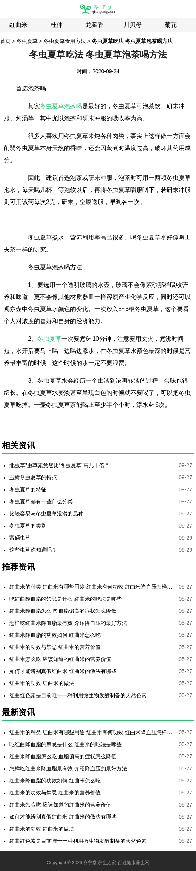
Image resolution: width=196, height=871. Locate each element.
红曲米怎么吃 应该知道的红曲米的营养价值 (60, 659)
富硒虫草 (20, 538)
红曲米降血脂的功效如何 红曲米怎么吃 (55, 635)
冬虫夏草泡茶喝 (61, 106)
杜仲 (57, 24)
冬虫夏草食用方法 (65, 41)
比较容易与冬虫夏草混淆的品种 (46, 514)
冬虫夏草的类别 (27, 526)
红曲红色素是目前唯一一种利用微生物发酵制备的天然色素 (78, 695)
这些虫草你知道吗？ (33, 550)
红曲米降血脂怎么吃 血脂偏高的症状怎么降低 (62, 611)
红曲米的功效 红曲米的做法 (41, 683)
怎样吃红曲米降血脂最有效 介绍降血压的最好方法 (68, 623)
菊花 (171, 24)
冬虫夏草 (27, 41)
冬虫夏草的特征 (27, 489)
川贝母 (133, 24)
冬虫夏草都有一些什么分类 (41, 501)
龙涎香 (95, 24)
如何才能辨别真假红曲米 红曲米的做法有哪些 (62, 671)
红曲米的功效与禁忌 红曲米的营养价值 (55, 647)
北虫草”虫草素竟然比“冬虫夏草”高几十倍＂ (59, 465)
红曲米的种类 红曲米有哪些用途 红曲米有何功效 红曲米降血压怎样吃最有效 (92, 587)
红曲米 (18, 24)
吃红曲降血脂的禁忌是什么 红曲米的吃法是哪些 (65, 599)
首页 (5, 41)
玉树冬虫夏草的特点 (33, 477)
